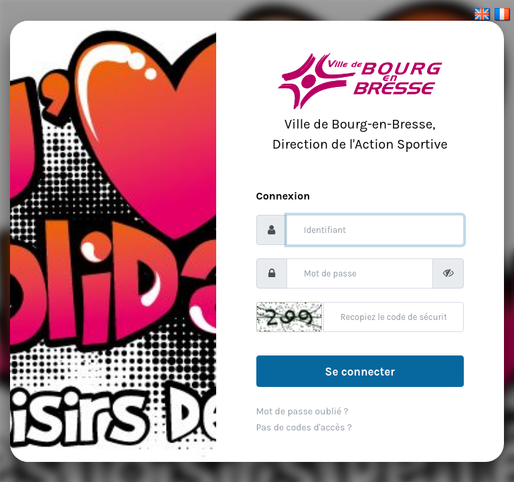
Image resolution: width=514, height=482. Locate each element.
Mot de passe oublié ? (302, 411)
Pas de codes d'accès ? (304, 427)
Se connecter (360, 371)
